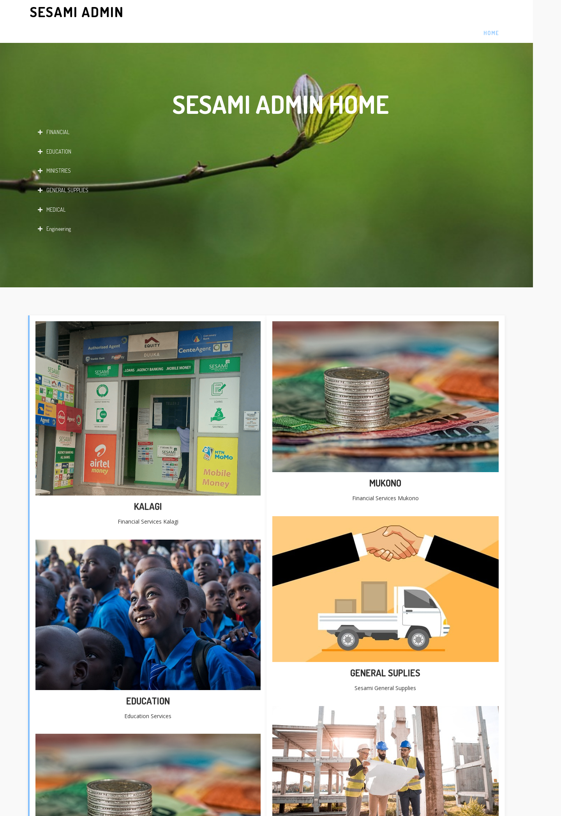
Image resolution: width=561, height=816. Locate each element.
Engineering (54, 210)
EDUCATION (54, 132)
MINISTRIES (54, 152)
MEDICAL (51, 190)
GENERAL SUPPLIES (63, 171)
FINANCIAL (53, 113)
